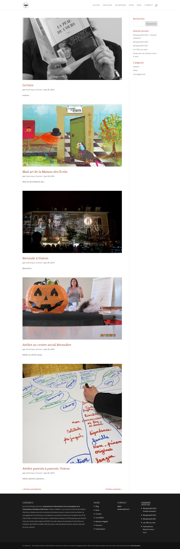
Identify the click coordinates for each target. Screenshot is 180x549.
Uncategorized (139, 74)
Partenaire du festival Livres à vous (148, 529)
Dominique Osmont (34, 89)
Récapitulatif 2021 (140, 45)
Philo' (135, 70)
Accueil (96, 5)
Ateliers (136, 66)
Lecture (28, 85)
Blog (139, 5)
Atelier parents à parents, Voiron (46, 468)
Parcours (107, 5)
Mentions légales (102, 521)
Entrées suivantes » (114, 489)
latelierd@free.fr (123, 509)
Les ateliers (120, 5)
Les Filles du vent (140, 49)
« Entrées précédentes (31, 489)
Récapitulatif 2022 (140, 42)
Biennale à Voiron (35, 258)
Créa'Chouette (135, 545)
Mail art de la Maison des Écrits (44, 172)
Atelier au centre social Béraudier (46, 345)
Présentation (100, 529)
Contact (148, 5)
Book (131, 5)
